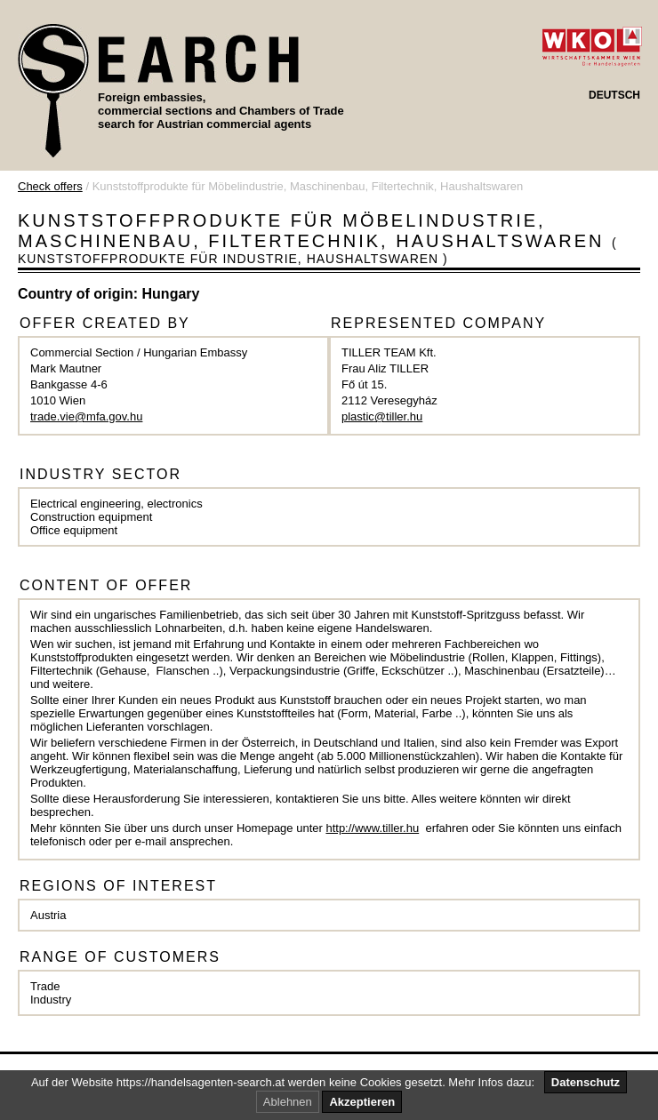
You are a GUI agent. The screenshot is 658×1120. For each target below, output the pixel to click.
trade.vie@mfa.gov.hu (86, 416)
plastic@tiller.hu (381, 416)
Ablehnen (287, 1101)
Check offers (50, 186)
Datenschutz (585, 1082)
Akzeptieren (362, 1101)
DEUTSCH (614, 95)
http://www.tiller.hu (372, 828)
